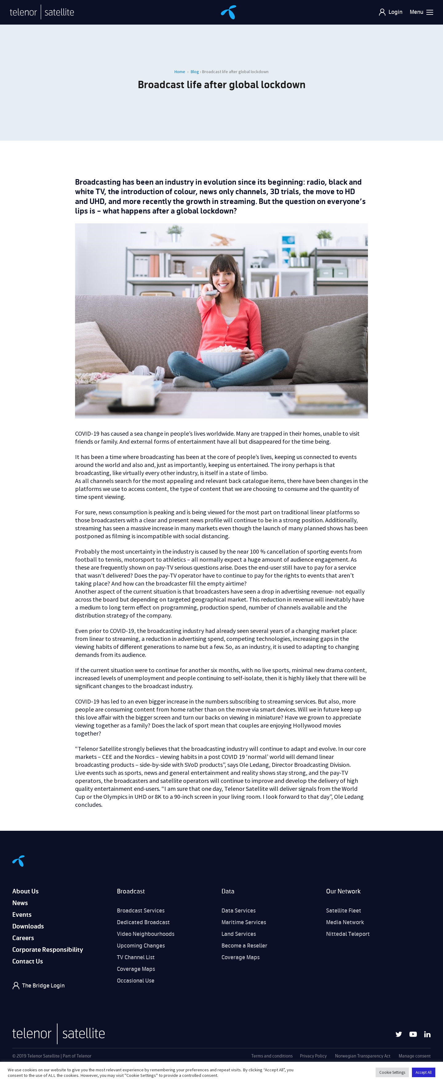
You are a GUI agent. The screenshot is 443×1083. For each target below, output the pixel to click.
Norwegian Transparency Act (362, 1056)
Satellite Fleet (343, 910)
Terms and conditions (272, 1056)
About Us (25, 891)
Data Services (239, 910)
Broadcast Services (141, 910)
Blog (195, 71)
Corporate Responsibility (47, 950)
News (20, 903)
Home (179, 71)
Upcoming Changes (141, 945)
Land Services (239, 934)
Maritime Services (244, 922)
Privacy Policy (313, 1056)
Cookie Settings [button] (392, 1072)
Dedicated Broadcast (143, 922)
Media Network (345, 922)
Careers (23, 938)
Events (22, 915)
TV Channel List (136, 957)
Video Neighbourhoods (145, 934)
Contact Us (27, 961)
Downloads (28, 926)
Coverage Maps (136, 969)
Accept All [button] (424, 1072)
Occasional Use (135, 980)
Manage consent (415, 1056)
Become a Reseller (244, 945)
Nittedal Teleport (348, 934)
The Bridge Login (43, 985)
